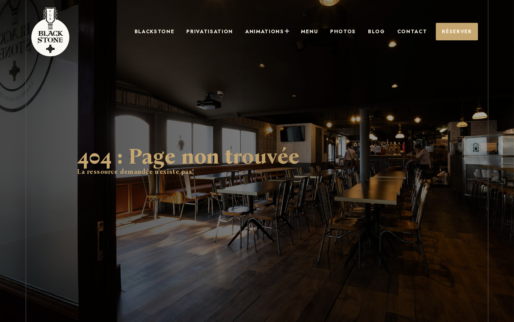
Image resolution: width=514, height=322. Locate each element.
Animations (298, 31)
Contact (417, 31)
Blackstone (201, 31)
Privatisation (249, 31)
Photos (361, 31)
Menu (334, 31)
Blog (388, 31)
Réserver (458, 31)
